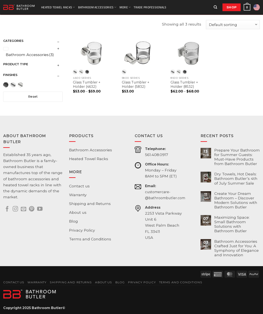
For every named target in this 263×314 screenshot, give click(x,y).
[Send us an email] (23, 209)
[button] (215, 7)
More (125, 7)
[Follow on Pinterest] (31, 209)
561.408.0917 (156, 154)
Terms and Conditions (90, 239)
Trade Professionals (150, 7)
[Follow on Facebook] (7, 209)
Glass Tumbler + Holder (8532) (184, 84)
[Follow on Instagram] (15, 209)
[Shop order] (233, 24)
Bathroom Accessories (97, 7)
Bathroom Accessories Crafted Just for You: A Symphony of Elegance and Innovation (236, 248)
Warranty (78, 195)
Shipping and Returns (90, 203)
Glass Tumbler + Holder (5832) (135, 84)
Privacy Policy (82, 230)
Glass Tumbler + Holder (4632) (86, 84)
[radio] (75, 72)
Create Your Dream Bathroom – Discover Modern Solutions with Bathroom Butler (235, 200)
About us (77, 212)
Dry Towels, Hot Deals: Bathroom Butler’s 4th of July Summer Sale (235, 178)
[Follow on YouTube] (39, 209)
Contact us (79, 186)
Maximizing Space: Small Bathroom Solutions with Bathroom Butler (231, 224)
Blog (73, 221)
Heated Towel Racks (58, 7)
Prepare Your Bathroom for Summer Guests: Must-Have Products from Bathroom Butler (237, 157)
